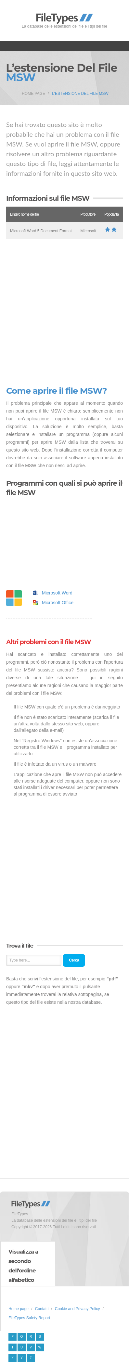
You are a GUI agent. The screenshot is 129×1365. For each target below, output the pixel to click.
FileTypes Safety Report (29, 1318)
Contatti (41, 1309)
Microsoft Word (57, 592)
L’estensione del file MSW (80, 93)
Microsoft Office (57, 602)
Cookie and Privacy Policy (77, 1309)
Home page (33, 93)
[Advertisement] (64, 312)
